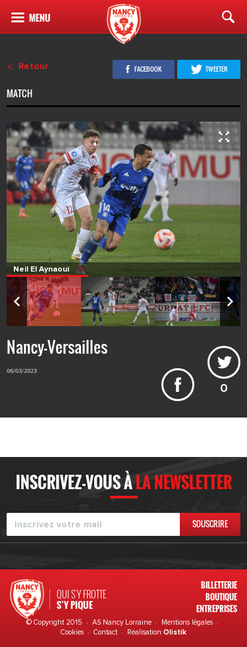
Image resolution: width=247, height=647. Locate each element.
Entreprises (216, 608)
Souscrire (210, 523)
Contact (105, 632)
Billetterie (219, 584)
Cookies (72, 632)
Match (20, 94)
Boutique (221, 596)
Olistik (174, 632)
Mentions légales (187, 622)
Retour (33, 66)
